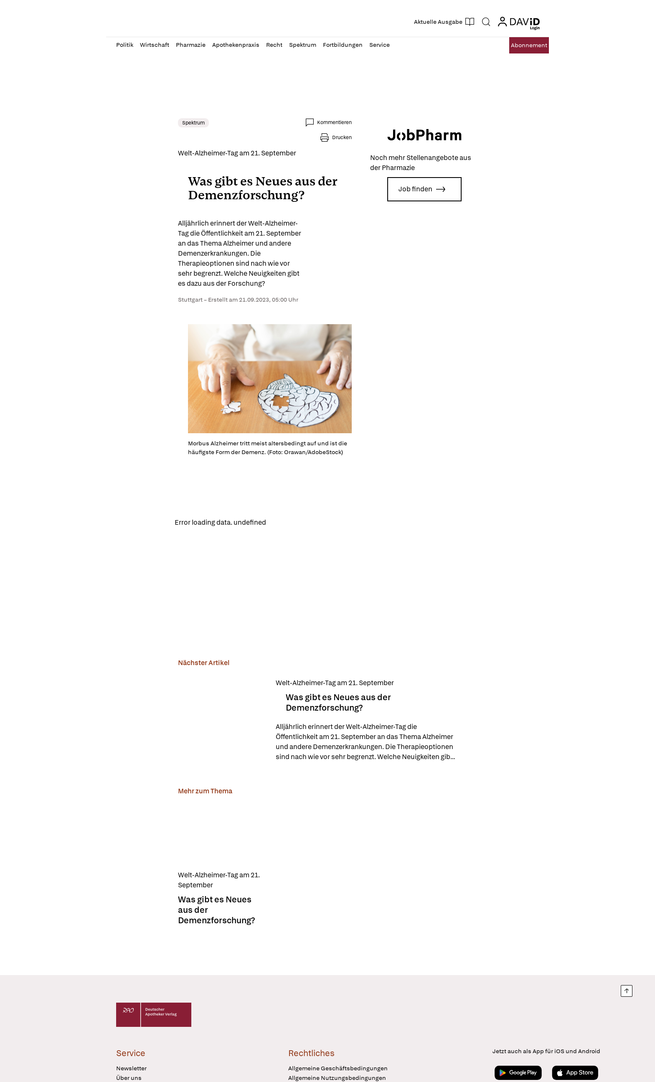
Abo (521, 45)
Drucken (404, 122)
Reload (222, 548)
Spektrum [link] (131, 122)
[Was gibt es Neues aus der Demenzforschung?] (160, 747)
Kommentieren (358, 122)
